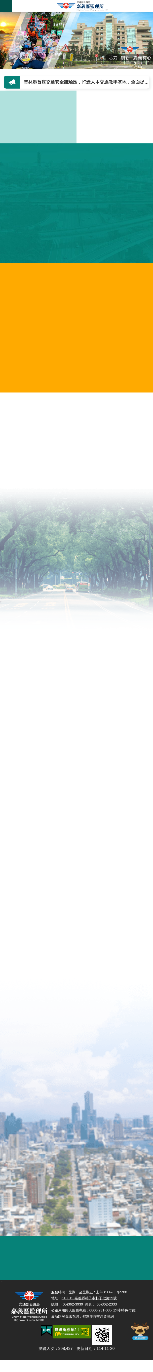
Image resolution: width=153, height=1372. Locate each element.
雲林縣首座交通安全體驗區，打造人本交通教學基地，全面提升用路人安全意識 (87, 82)
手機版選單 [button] (6, 6)
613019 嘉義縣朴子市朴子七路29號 (89, 1316)
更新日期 (84, 1366)
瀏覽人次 (46, 1366)
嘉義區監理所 (82, 6)
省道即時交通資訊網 (98, 1334)
